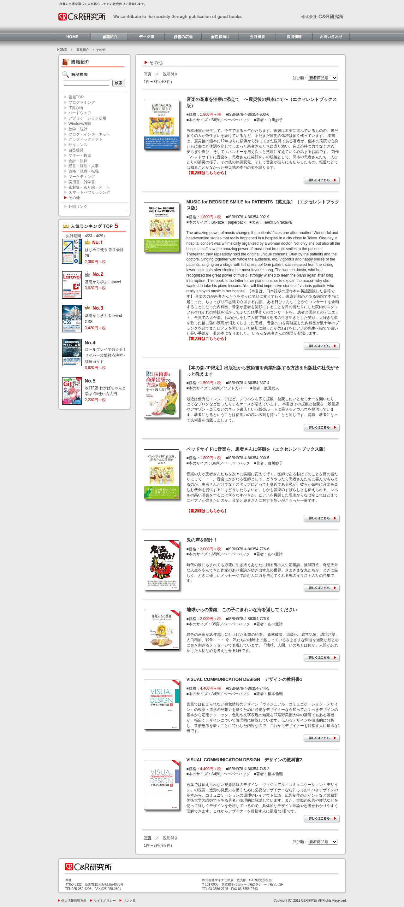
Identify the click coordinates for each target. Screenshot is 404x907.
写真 (148, 74)
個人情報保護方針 (72, 900)
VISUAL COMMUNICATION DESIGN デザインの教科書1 (244, 679)
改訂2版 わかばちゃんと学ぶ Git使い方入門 (105, 394)
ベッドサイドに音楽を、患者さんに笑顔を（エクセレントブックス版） (257, 449)
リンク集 (127, 900)
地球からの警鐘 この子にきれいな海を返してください (242, 609)
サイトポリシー (103, 900)
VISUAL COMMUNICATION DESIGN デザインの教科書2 (244, 759)
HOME (62, 49)
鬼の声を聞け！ (202, 539)
